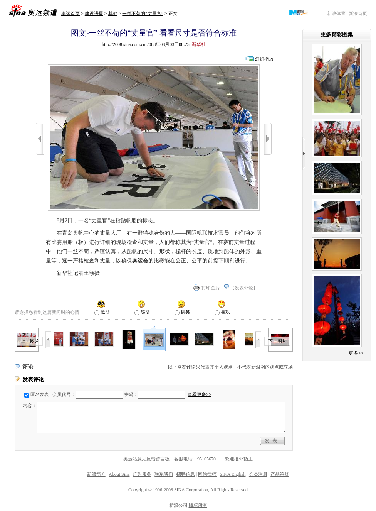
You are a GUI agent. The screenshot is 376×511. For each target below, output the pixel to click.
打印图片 (210, 288)
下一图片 (277, 341)
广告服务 (142, 474)
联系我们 (163, 474)
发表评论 (244, 288)
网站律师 (207, 474)
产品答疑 (279, 474)
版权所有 (198, 505)
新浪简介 (96, 474)
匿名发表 (39, 394)
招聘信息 (185, 474)
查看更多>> (200, 394)
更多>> (356, 353)
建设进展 (94, 13)
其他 (113, 13)
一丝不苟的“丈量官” (142, 13)
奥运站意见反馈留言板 (146, 459)
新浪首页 (358, 13)
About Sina (119, 474)
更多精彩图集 (337, 34)
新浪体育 (336, 13)
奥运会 (140, 261)
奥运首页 (70, 13)
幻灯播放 (264, 59)
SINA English (232, 474)
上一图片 (30, 341)
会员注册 (258, 474)
